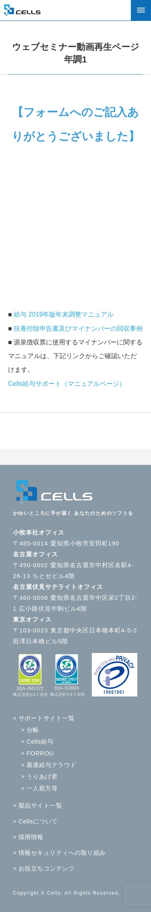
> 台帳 (30, 729)
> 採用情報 (28, 836)
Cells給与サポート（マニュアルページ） (67, 383)
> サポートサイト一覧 (43, 718)
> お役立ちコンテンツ (43, 868)
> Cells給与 (37, 741)
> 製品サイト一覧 (37, 805)
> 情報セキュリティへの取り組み (59, 852)
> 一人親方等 (39, 788)
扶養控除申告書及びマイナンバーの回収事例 (78, 328)
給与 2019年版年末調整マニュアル (64, 314)
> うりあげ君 (39, 776)
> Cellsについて (35, 821)
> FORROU (37, 753)
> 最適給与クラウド (49, 764)
